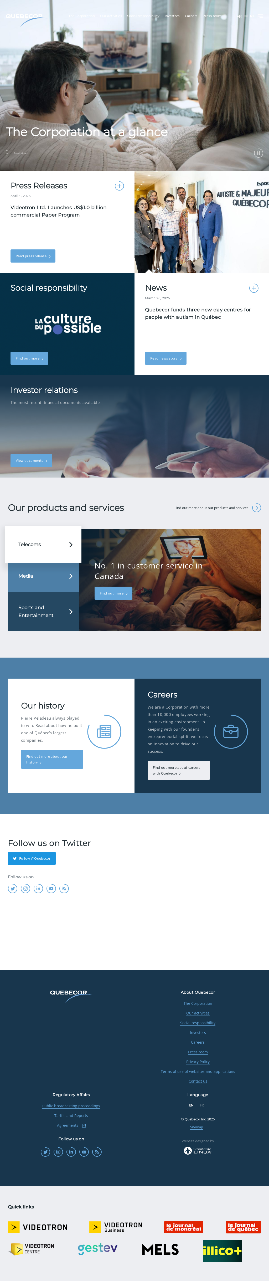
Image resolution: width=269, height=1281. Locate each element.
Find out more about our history (47, 759)
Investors (198, 1032)
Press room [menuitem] (212, 16)
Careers (198, 1042)
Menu (253, 16)
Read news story (164, 358)
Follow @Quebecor (31, 858)
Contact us (198, 1081)
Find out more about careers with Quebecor (176, 770)
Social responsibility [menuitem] (143, 16)
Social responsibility (197, 1022)
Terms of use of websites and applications (198, 1071)
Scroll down (17, 153)
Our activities (198, 1013)
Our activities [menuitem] (111, 16)
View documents (30, 460)
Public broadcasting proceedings (71, 1105)
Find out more (28, 358)
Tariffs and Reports (71, 1115)
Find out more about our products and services (217, 507)
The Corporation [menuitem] (82, 16)
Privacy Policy (198, 1061)
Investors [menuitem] (172, 16)
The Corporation (198, 1003)
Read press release (31, 256)
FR (239, 16)
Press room (198, 1051)
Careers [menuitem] (191, 16)
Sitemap (196, 1127)
